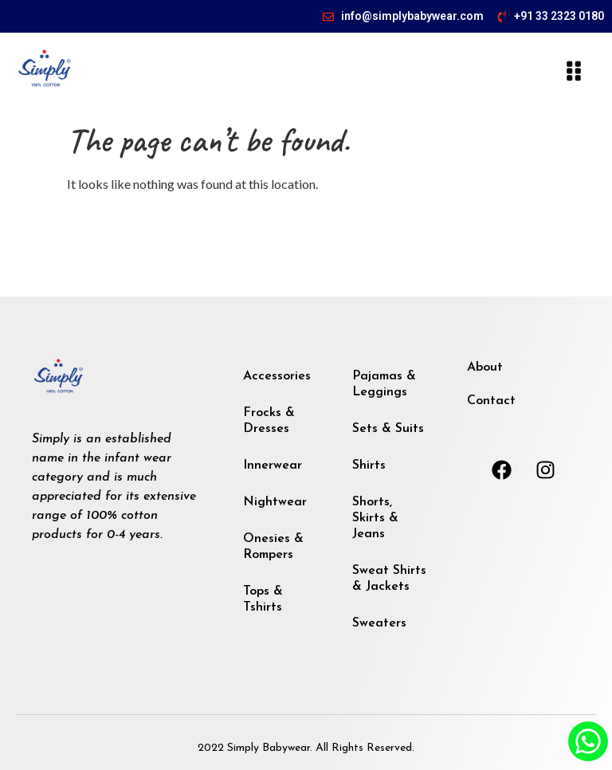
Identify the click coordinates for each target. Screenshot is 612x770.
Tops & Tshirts (263, 599)
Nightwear (275, 502)
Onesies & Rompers (273, 546)
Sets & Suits (388, 428)
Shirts (369, 465)
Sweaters (379, 623)
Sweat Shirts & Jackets (389, 578)
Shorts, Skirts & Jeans (375, 518)
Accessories (277, 376)
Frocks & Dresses (269, 421)
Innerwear (272, 465)
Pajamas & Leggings (384, 384)
